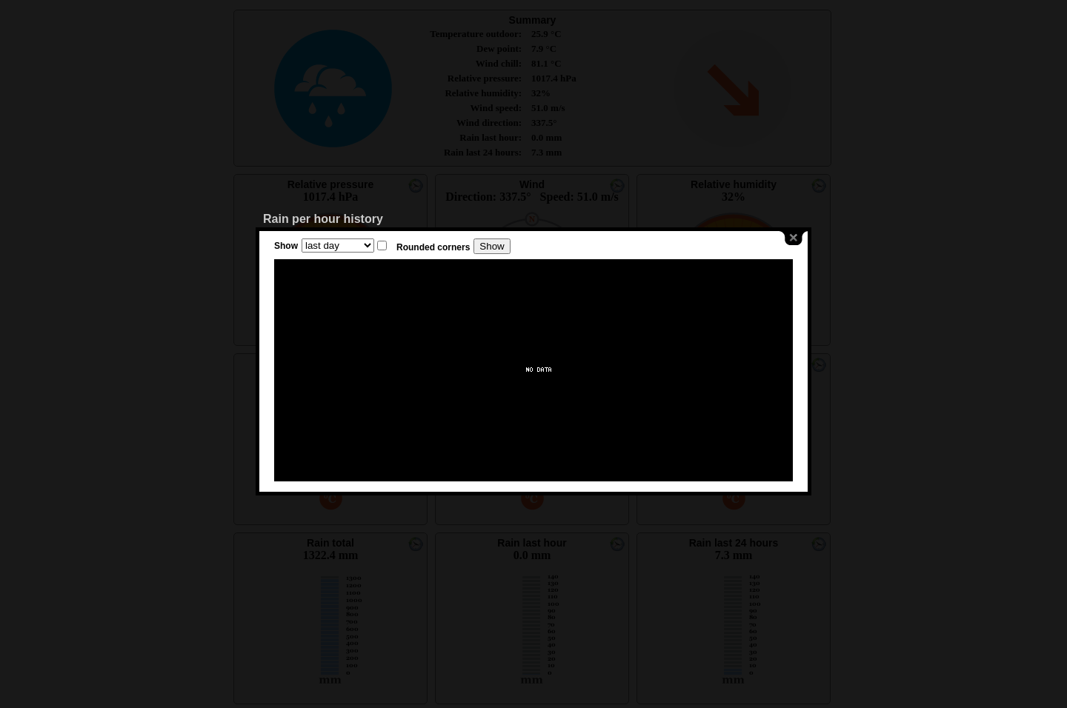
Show (286, 246)
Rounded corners (433, 247)
